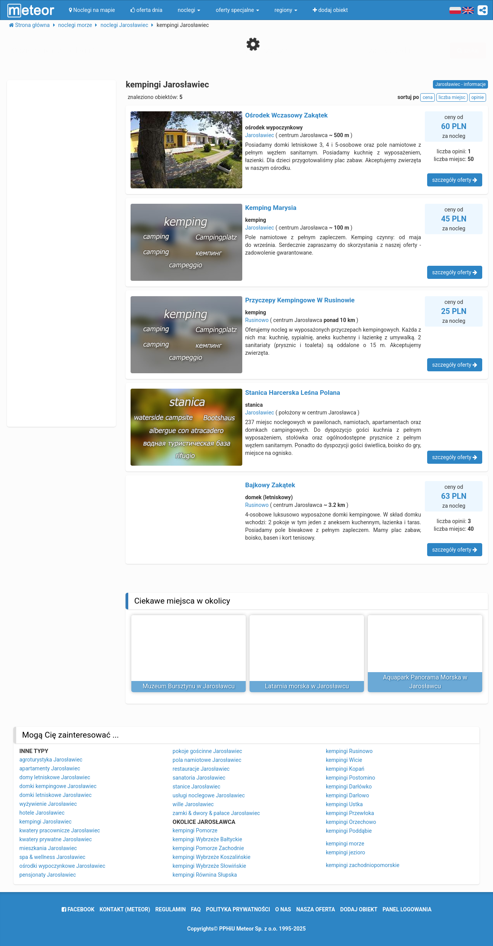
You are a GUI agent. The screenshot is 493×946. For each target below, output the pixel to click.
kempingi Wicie (344, 760)
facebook (78, 909)
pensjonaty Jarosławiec (47, 875)
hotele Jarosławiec (41, 813)
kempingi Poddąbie (349, 831)
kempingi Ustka (344, 804)
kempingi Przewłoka (350, 813)
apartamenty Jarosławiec (49, 768)
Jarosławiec (259, 135)
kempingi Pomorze (195, 830)
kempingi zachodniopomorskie (362, 865)
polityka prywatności (238, 909)
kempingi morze (345, 843)
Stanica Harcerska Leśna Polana (292, 392)
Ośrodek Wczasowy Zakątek (286, 115)
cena (428, 97)
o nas (283, 909)
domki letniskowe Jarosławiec (55, 795)
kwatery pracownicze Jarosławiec (59, 830)
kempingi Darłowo (347, 795)
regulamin (170, 909)
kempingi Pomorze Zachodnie (208, 848)
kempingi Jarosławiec (45, 822)
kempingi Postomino (350, 778)
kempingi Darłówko (349, 786)
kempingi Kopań (345, 769)
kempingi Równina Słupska (205, 875)
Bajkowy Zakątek (270, 485)
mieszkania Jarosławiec (48, 848)
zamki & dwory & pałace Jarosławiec (216, 813)
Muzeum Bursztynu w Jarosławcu (189, 686)
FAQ (196, 909)
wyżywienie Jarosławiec (48, 804)
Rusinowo (256, 320)
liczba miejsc (452, 97)
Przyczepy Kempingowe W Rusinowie (299, 300)
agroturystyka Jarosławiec (50, 759)
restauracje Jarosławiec (201, 769)
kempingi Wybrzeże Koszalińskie (211, 857)
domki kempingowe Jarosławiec (57, 786)
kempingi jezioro (345, 852)
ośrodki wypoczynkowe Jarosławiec (62, 866)
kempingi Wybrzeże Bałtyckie (207, 839)
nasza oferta (315, 909)
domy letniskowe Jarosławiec (54, 777)
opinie (477, 97)
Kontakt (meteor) (125, 909)
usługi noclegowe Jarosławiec (209, 795)
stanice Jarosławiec (196, 786)
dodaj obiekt (358, 909)
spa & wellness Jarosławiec (52, 857)
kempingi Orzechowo (351, 822)
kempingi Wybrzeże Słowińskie (209, 866)
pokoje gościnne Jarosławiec (207, 751)
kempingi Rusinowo (349, 751)
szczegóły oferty (454, 180)
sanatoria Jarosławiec (199, 778)
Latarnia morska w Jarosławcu (307, 686)
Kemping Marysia (270, 207)
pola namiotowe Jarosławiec (207, 760)
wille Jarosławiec (193, 804)
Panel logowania (406, 909)
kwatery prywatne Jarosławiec (55, 839)
